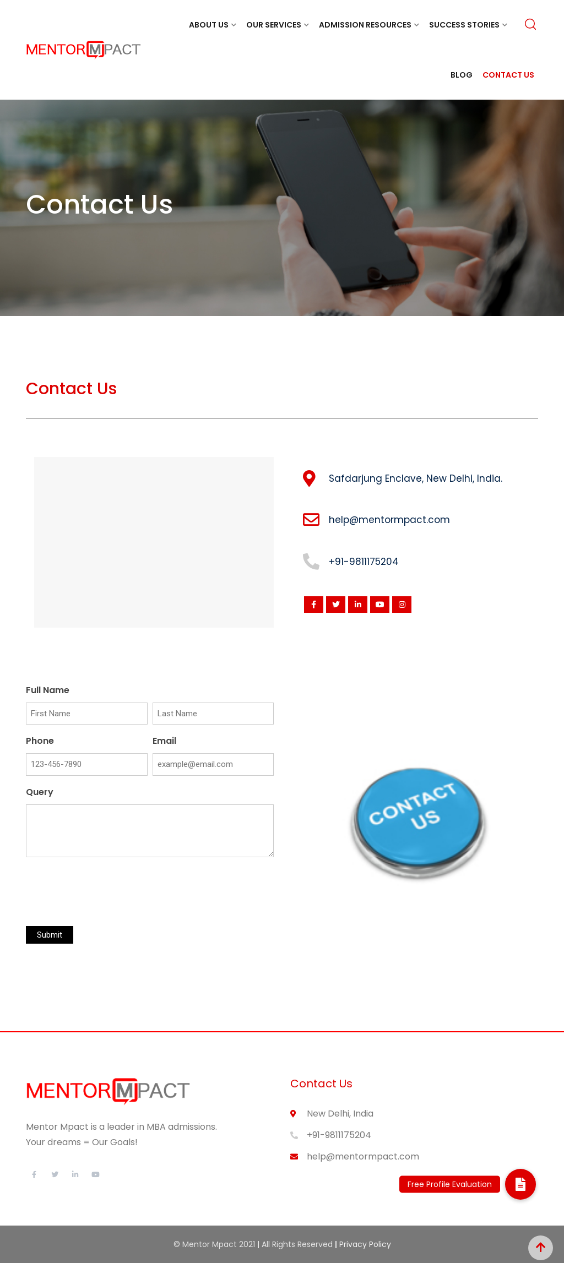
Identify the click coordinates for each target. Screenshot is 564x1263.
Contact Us (508, 74)
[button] (520, 1184)
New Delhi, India (340, 1113)
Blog (462, 74)
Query (39, 792)
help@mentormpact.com (363, 1156)
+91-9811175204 (339, 1135)
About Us (209, 24)
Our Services (273, 24)
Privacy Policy (365, 1244)
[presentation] (109, 892)
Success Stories (464, 24)
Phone (40, 740)
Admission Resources (365, 24)
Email (164, 740)
